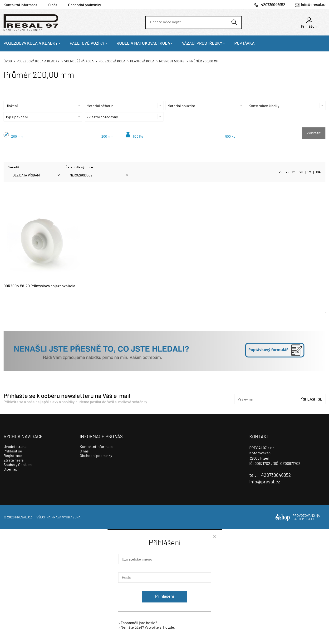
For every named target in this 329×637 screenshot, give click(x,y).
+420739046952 (272, 5)
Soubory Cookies (18, 465)
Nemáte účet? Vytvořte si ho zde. (148, 627)
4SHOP (313, 519)
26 (301, 172)
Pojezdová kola (111, 61)
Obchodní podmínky (84, 5)
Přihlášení (164, 596)
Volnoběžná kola (79, 61)
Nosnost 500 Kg (172, 61)
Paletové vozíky (87, 43)
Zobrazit (314, 133)
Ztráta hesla (14, 460)
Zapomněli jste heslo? (139, 623)
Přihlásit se (311, 399)
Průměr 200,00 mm (204, 61)
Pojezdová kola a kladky (31, 43)
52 (309, 172)
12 (293, 172)
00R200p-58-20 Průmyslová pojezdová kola (39, 286)
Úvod (8, 61)
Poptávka (244, 43)
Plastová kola (142, 61)
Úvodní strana (15, 447)
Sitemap (10, 469)
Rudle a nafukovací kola (143, 43)
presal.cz (23, 517)
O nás (52, 5)
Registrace (13, 456)
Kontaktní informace (21, 5)
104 (318, 172)
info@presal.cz (313, 5)
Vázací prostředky (202, 43)
